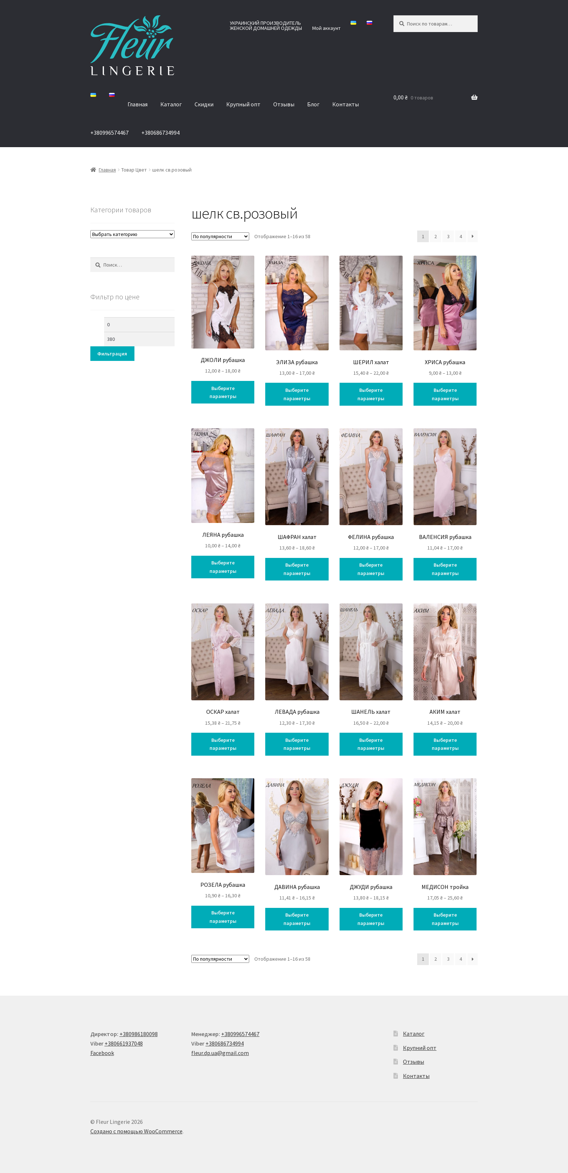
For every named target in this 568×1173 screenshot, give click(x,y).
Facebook (102, 1052)
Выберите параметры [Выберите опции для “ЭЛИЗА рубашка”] (296, 394)
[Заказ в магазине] (220, 236)
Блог (313, 104)
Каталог (171, 104)
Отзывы (283, 104)
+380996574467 (109, 132)
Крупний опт (419, 1047)
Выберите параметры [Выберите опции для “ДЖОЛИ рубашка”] (222, 392)
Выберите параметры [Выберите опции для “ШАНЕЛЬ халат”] (370, 744)
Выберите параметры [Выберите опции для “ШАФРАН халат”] (296, 569)
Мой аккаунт (326, 28)
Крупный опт (243, 104)
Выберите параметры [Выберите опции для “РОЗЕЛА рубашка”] (222, 916)
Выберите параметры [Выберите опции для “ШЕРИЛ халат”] (370, 394)
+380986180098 (139, 1034)
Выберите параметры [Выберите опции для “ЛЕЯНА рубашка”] (222, 566)
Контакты (345, 104)
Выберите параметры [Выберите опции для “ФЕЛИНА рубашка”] (370, 569)
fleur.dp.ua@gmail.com (220, 1052)
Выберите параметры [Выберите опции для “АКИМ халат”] (445, 744)
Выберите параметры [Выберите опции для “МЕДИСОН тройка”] (445, 919)
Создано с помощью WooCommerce (136, 1131)
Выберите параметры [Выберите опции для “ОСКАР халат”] (222, 744)
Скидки (204, 104)
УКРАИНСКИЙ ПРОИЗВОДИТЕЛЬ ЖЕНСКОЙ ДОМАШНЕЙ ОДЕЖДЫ (266, 25)
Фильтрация (112, 353)
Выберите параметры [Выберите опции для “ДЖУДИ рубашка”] (370, 919)
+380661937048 (124, 1043)
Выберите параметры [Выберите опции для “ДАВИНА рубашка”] (296, 919)
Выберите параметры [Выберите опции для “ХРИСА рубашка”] (445, 394)
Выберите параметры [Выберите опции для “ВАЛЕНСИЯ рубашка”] (445, 569)
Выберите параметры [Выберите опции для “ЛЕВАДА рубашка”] (296, 744)
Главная (138, 104)
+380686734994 (160, 132)
